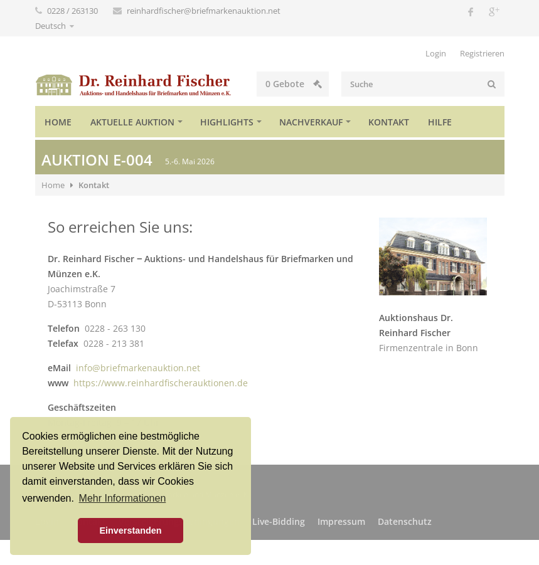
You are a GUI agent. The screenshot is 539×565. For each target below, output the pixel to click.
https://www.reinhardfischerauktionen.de (160, 383)
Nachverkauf (311, 122)
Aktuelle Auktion (132, 122)
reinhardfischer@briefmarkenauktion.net (203, 10)
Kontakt (388, 122)
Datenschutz (405, 521)
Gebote (293, 84)
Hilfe (440, 122)
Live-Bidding (278, 521)
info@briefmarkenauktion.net (138, 368)
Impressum (341, 521)
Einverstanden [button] (130, 530)
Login (435, 53)
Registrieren (482, 53)
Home (58, 122)
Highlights (226, 122)
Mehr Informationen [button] (122, 498)
